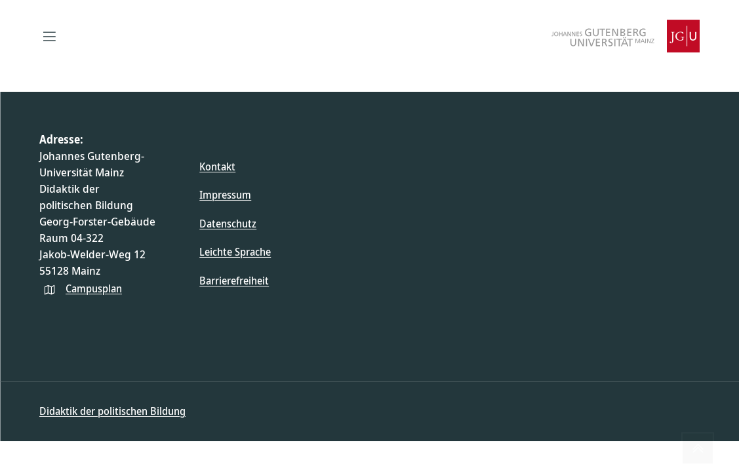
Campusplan (94, 288)
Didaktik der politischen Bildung (112, 411)
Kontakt (217, 166)
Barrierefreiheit (234, 280)
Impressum (225, 194)
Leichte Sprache (235, 252)
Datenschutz (227, 223)
